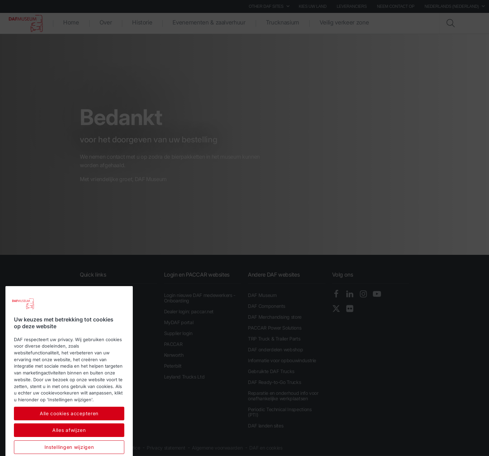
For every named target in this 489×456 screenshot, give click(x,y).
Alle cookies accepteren (69, 435)
